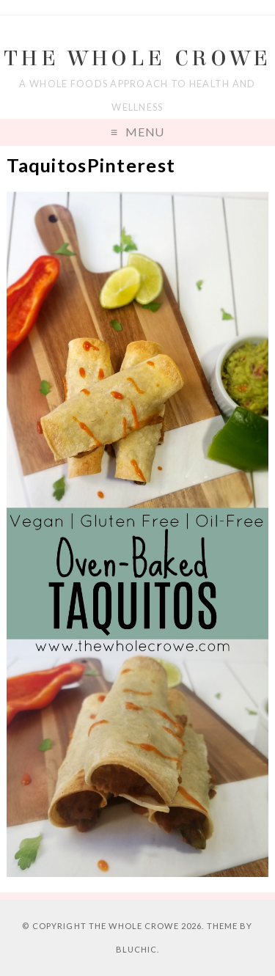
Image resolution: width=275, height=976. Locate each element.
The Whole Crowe (137, 58)
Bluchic (137, 949)
